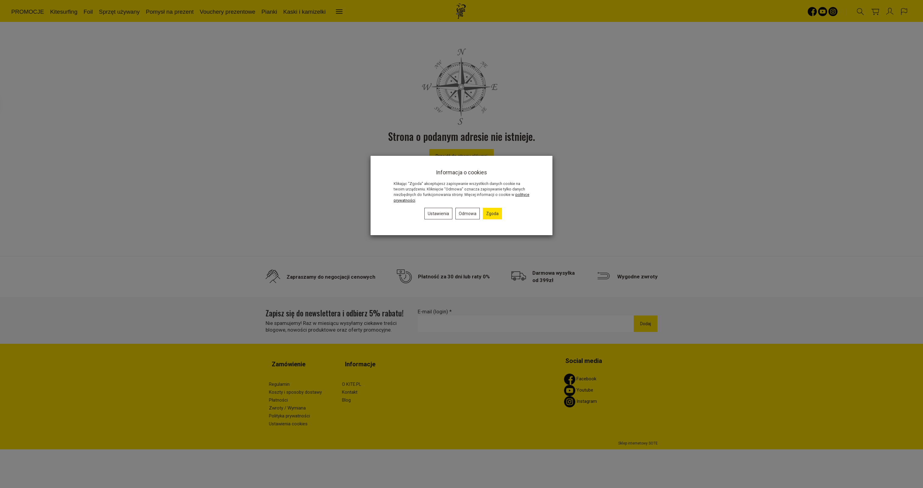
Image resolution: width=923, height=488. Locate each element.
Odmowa (467, 213)
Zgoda (492, 213)
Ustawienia (438, 213)
